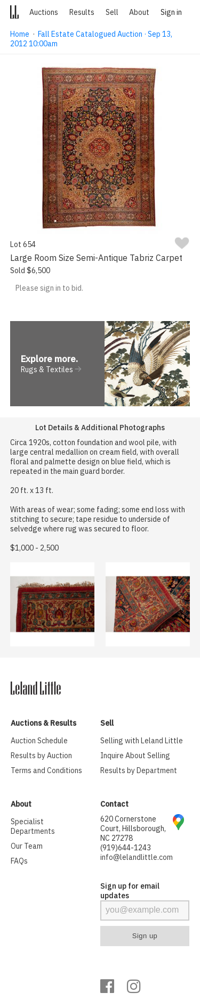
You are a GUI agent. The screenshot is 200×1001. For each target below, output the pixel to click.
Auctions (43, 12)
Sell (112, 12)
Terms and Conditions (46, 770)
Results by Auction (41, 755)
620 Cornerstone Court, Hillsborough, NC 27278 (133, 828)
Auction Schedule (39, 740)
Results (81, 12)
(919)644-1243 (125, 847)
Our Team (27, 846)
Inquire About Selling (135, 755)
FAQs (19, 861)
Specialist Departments (33, 826)
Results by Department (138, 770)
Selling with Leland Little (141, 740)
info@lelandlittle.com (136, 857)
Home (19, 34)
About (139, 12)
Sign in (171, 12)
